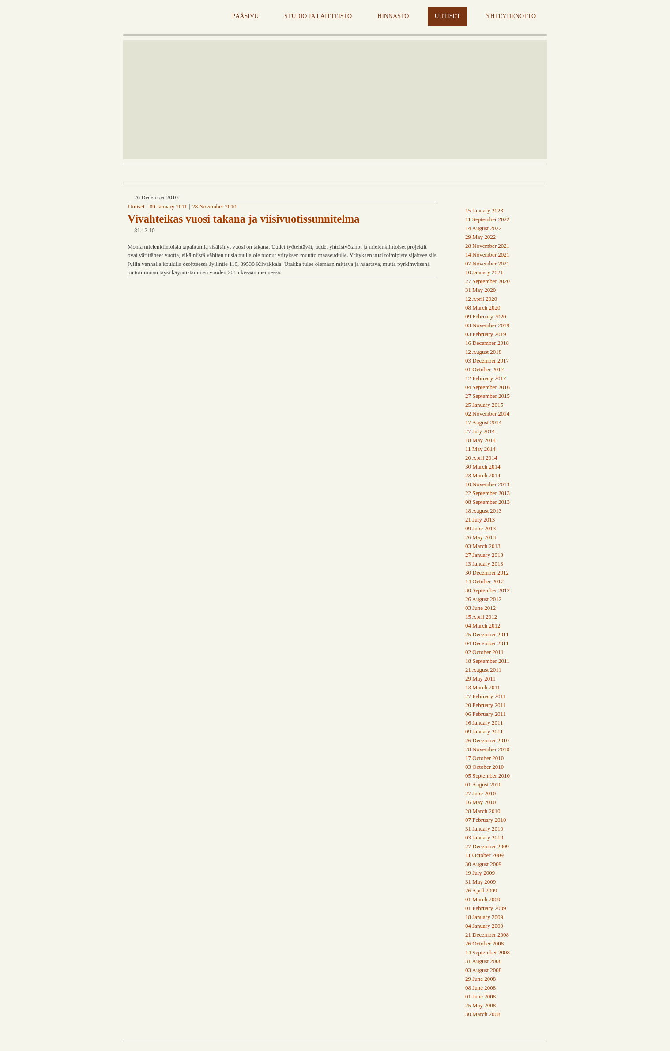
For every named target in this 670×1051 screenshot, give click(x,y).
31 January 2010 (484, 828)
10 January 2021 (484, 272)
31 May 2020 (480, 290)
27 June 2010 (480, 793)
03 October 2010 (484, 767)
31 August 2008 (483, 961)
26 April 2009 (481, 890)
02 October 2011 (484, 652)
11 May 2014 (480, 449)
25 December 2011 (486, 634)
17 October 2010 (484, 758)
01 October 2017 (484, 369)
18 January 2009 (484, 917)
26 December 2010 (487, 740)
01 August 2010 (483, 784)
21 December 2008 (487, 934)
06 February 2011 (485, 714)
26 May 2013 (480, 537)
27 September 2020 (487, 281)
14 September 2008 (487, 952)
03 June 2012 (480, 608)
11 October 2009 (484, 855)
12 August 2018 (483, 351)
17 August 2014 (483, 422)
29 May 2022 (480, 237)
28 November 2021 (487, 245)
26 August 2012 (483, 599)
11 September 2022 (487, 219)
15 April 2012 (481, 616)
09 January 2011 (168, 206)
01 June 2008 (480, 996)
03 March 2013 (482, 546)
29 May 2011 (480, 678)
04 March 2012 (482, 625)
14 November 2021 (487, 254)
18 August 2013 (483, 510)
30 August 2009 (483, 864)
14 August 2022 (483, 228)
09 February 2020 (485, 316)
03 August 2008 (483, 970)
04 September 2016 (487, 387)
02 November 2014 (487, 413)
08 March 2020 (482, 307)
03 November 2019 (487, 325)
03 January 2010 (484, 837)
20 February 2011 (485, 705)
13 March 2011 (482, 687)
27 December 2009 (487, 846)
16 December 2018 (487, 343)
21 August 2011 (483, 669)
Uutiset (136, 206)
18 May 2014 (480, 440)
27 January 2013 (484, 555)
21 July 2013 (480, 519)
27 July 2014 (480, 431)
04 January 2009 (484, 925)
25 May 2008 (480, 1005)
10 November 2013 (487, 484)
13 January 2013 (484, 563)
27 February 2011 (485, 696)
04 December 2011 (486, 643)
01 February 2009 (485, 908)
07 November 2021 (487, 263)
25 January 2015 (484, 404)
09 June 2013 (480, 528)
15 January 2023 (484, 210)
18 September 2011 (487, 661)
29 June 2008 (480, 978)
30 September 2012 (487, 590)
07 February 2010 (485, 820)
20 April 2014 (481, 457)
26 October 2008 (484, 943)
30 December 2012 (487, 572)
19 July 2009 (480, 873)
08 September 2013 (487, 502)
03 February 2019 (485, 334)
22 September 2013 (487, 493)
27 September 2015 (487, 396)
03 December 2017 (487, 360)
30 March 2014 (482, 466)
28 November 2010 (214, 206)
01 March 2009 (482, 899)
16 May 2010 (480, 802)
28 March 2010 (482, 811)
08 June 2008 (480, 987)
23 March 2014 (482, 475)
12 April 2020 (481, 298)
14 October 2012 (484, 581)
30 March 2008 (482, 1014)
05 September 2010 (487, 775)
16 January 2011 (484, 722)
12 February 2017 (485, 378)
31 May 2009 (480, 881)
